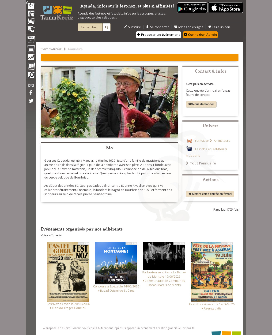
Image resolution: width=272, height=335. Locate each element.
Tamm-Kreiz (51, 49)
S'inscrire (132, 27)
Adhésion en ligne (188, 27)
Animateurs (221, 141)
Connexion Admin (200, 34)
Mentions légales (111, 328)
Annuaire (75, 49)
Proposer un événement (139, 328)
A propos (49, 328)
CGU (97, 328)
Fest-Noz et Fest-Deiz (209, 149)
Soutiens (88, 328)
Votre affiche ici (51, 235)
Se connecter (157, 27)
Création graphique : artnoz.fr (175, 328)
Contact (76, 328)
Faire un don (219, 27)
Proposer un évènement (158, 34)
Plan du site (63, 328)
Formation (202, 141)
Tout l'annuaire (201, 163)
